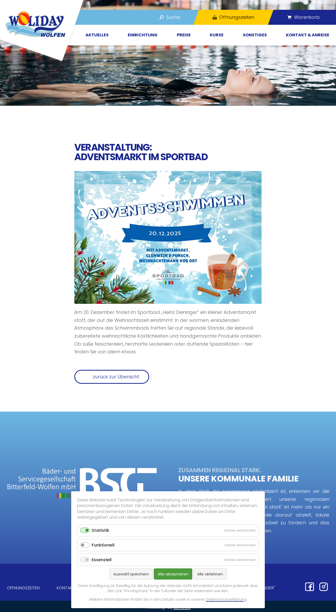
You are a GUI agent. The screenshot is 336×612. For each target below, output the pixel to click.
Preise (184, 35)
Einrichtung (142, 35)
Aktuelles (97, 35)
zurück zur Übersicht (116, 376)
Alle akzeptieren (173, 574)
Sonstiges (255, 35)
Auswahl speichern (131, 574)
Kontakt (66, 588)
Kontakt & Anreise (307, 35)
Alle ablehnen (210, 574)
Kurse (216, 35)
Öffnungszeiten (23, 588)
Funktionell (103, 545)
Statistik (100, 530)
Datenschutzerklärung (226, 599)
